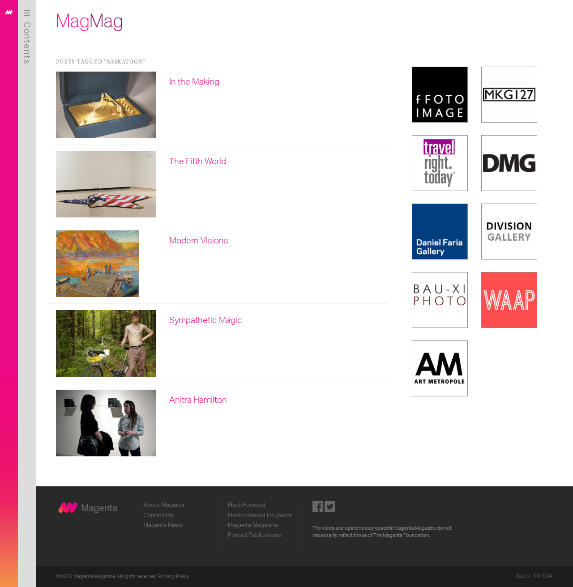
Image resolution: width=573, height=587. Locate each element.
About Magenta (163, 505)
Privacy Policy (173, 576)
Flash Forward (246, 505)
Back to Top (534, 576)
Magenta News (163, 525)
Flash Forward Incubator (260, 515)
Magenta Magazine (253, 525)
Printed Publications (254, 535)
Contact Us (158, 515)
